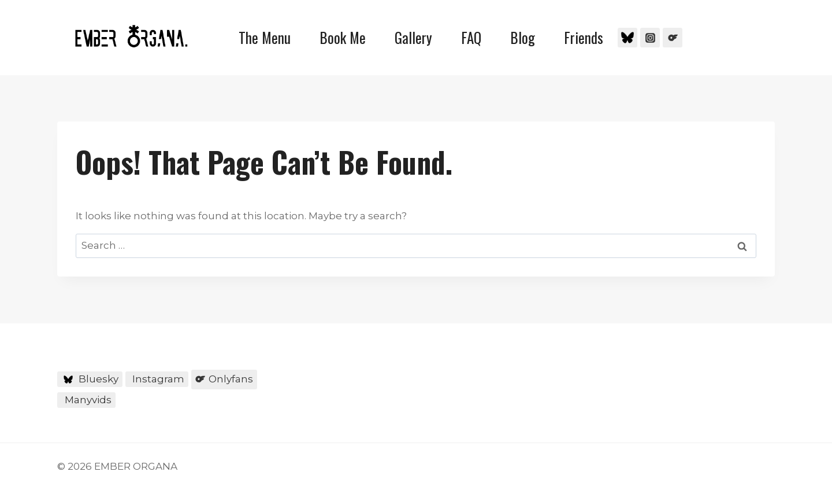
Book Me (343, 37)
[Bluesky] (627, 37)
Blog (522, 37)
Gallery (413, 37)
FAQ (471, 37)
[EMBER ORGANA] (131, 36)
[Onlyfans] (672, 37)
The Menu (265, 37)
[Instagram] (650, 37)
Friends (583, 37)
